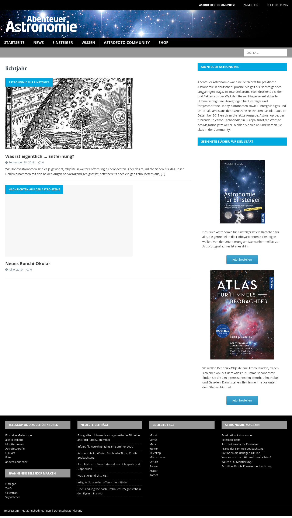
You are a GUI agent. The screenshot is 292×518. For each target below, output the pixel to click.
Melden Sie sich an (247, 125)
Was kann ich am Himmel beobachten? (246, 457)
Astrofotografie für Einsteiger (240, 444)
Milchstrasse (157, 457)
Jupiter (153, 449)
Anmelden (251, 5)
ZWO (8, 488)
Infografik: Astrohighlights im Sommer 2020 (105, 446)
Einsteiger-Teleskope (18, 435)
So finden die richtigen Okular (241, 453)
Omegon (10, 484)
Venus (153, 440)
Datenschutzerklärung (68, 510)
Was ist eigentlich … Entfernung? (39, 156)
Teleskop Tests (231, 440)
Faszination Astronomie (237, 435)
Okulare (10, 453)
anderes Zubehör (16, 462)
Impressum (11, 510)
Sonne (153, 466)
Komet (153, 475)
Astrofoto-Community (127, 42)
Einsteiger (62, 42)
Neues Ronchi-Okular (27, 263)
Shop (163, 42)
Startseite (14, 42)
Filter (8, 457)
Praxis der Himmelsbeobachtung (243, 449)
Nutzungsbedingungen (36, 510)
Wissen (88, 42)
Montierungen (14, 444)
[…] (163, 174)
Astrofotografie (15, 449)
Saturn (153, 462)
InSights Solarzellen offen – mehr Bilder (102, 482)
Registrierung (277, 5)
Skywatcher (12, 497)
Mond (153, 435)
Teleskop (155, 453)
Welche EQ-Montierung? (237, 462)
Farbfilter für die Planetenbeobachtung (246, 466)
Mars (152, 444)
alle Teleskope (14, 440)
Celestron (11, 493)
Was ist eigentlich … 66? (92, 475)
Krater (153, 471)
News (38, 42)
